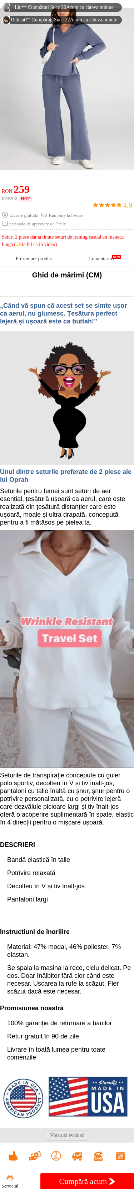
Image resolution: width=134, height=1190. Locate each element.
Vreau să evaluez (67, 1135)
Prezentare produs (34, 258)
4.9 (112, 205)
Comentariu (100, 258)
